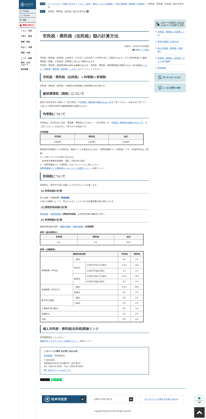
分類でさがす (69, 4)
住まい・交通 (26, 47)
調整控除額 (65, 226)
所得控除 (162, 68)
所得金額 (65, 198)
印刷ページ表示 (142, 50)
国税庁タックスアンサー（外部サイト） (59, 341)
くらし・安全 (26, 31)
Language (26, 15)
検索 (24, 20)
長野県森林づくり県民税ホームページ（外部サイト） (65, 168)
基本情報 (24, 69)
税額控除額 (78, 226)
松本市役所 (59, 399)
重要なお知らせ (28, 25)
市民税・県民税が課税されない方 (95, 102)
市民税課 (48, 355)
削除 (87, 11)
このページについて (102, 399)
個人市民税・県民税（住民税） (131, 4)
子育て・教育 (26, 36)
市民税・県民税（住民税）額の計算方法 (67, 11)
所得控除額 (55, 214)
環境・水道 (25, 53)
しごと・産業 (26, 58)
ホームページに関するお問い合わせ (161, 399)
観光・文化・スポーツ (26, 63)
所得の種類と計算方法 (168, 42)
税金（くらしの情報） (103, 4)
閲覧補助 (26, 11)
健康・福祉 (25, 42)
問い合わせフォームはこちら (57, 370)
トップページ (54, 4)
